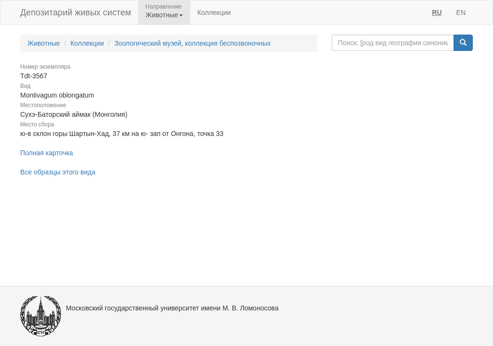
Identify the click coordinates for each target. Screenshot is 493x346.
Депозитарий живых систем (75, 12)
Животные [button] (164, 15)
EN (461, 12)
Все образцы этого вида (57, 172)
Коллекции (214, 12)
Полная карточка (46, 153)
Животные (43, 43)
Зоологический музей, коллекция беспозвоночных (192, 43)
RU (436, 12)
